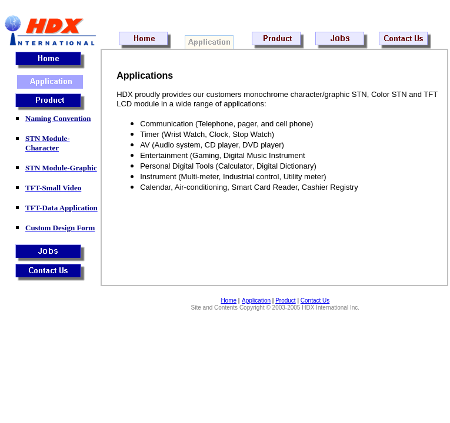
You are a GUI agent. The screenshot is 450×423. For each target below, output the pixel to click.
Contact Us (315, 300)
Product (285, 300)
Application (256, 300)
